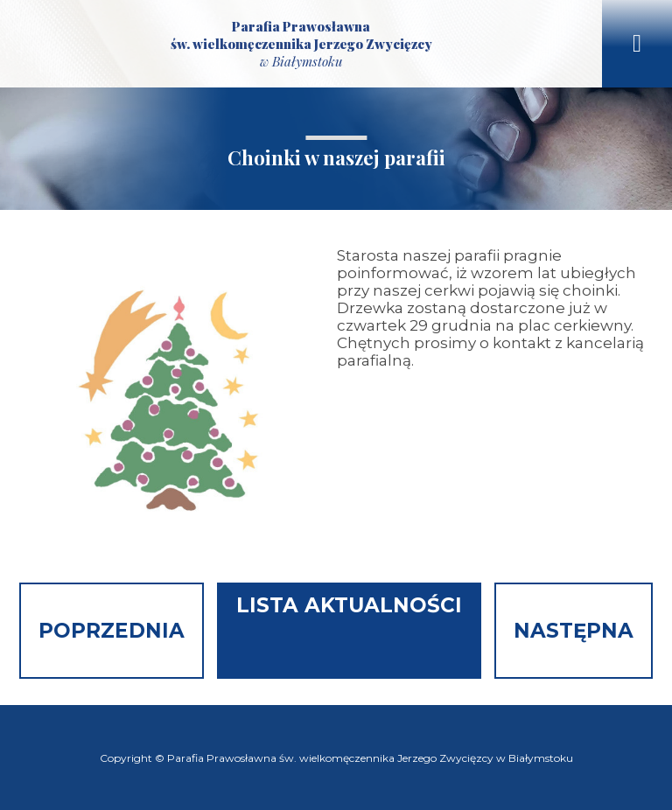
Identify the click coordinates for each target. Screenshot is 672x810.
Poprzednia (111, 630)
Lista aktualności (349, 605)
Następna (574, 630)
